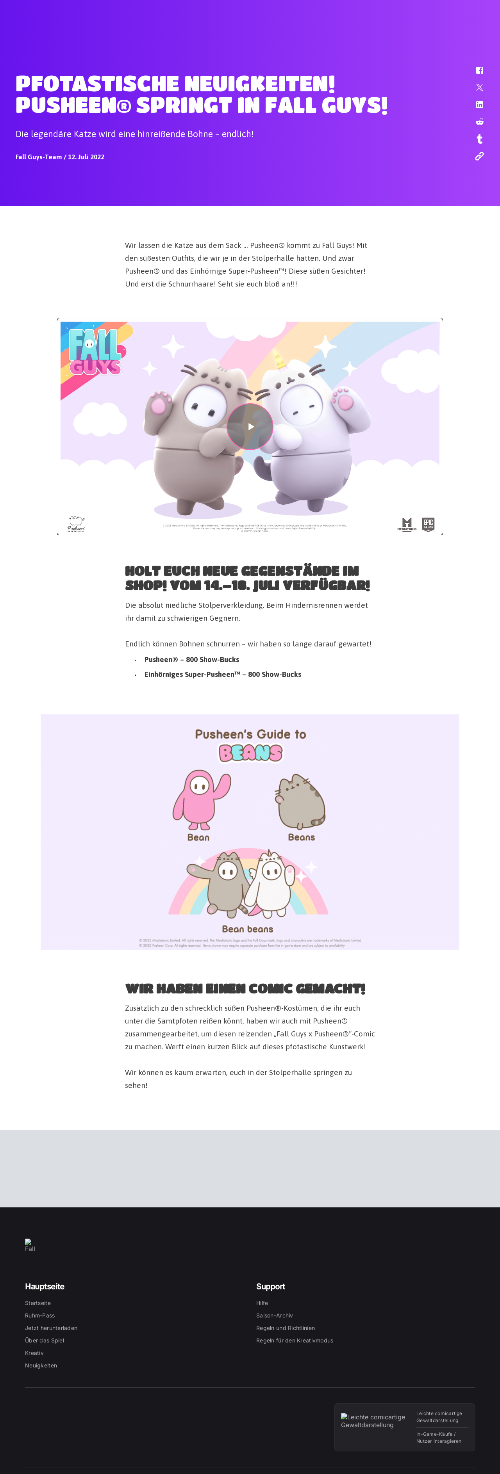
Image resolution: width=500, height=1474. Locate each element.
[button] (474, 74)
